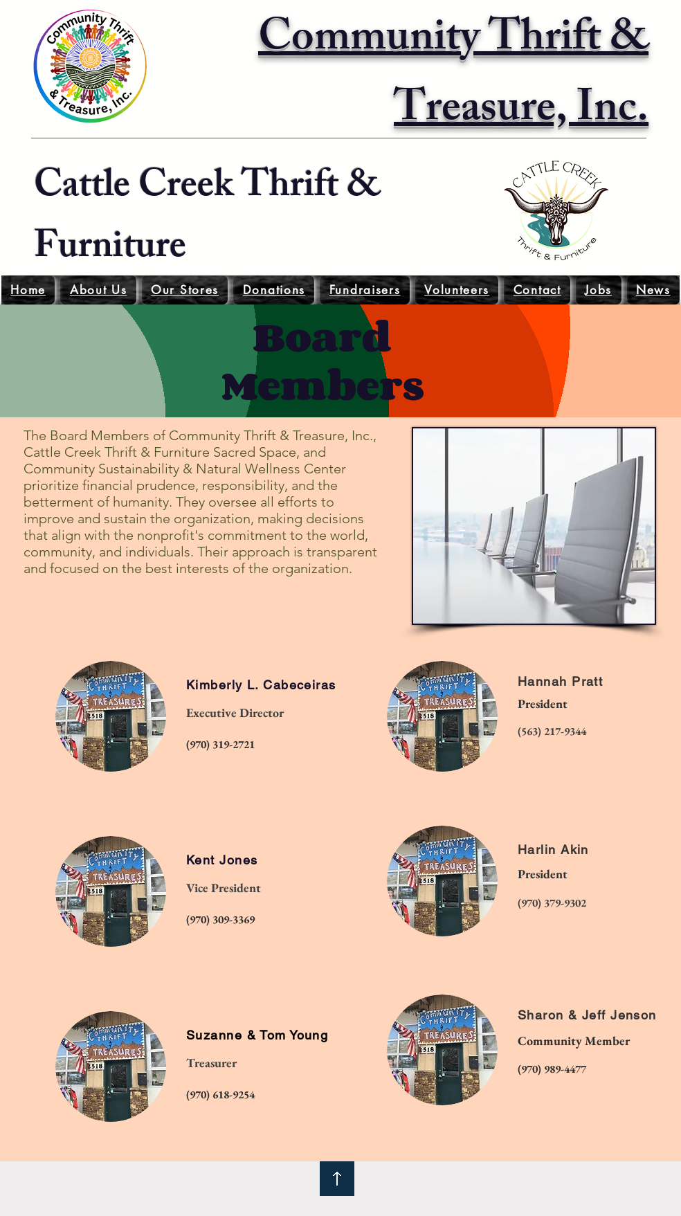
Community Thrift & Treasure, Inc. (453, 76)
